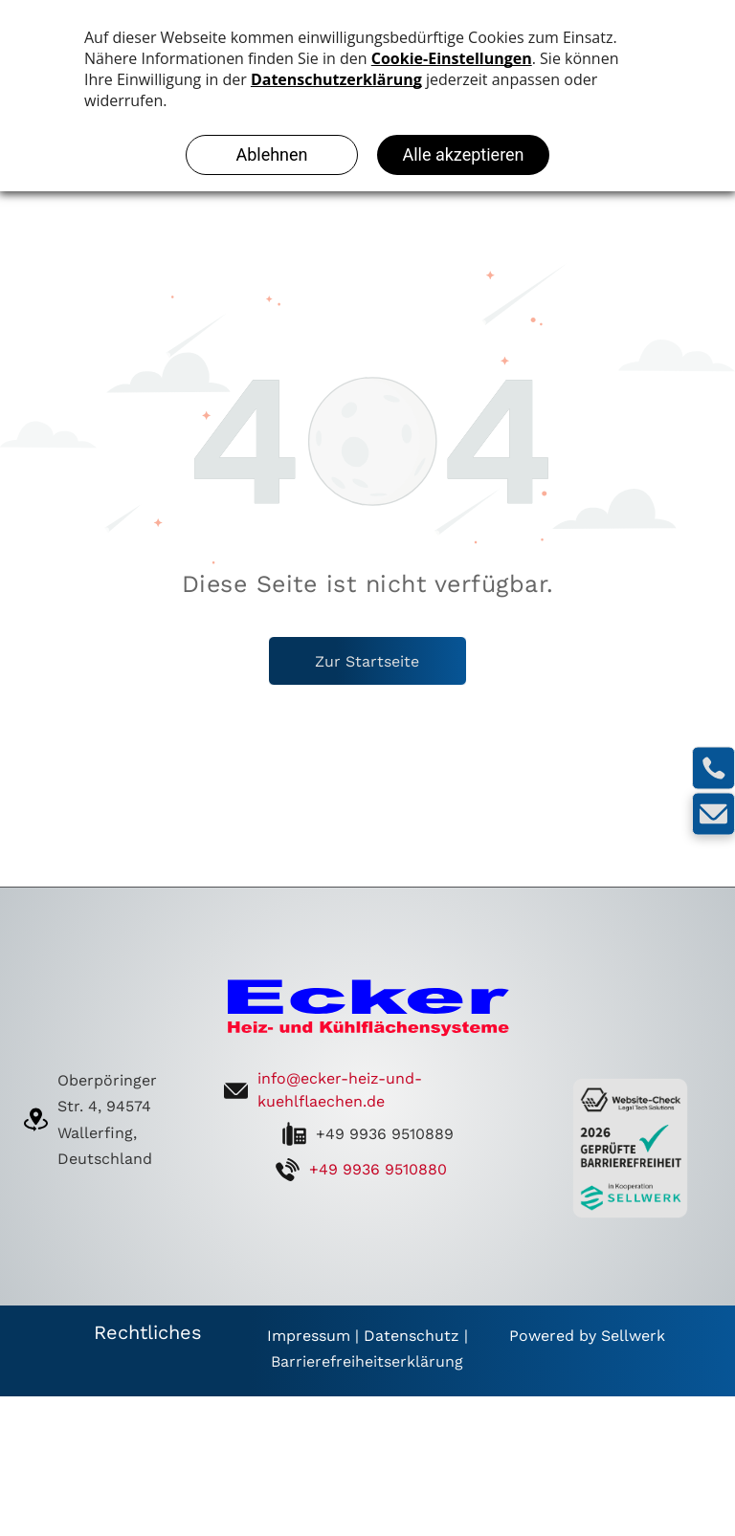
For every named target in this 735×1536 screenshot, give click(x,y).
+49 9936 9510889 (385, 1134)
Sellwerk (633, 1336)
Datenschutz (411, 1336)
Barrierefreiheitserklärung (367, 1361)
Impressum (308, 1336)
